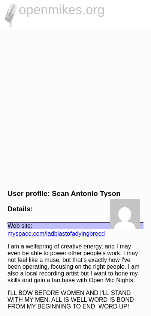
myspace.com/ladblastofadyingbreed (56, 233)
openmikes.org (62, 9)
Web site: (19, 226)
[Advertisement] (75, 108)
